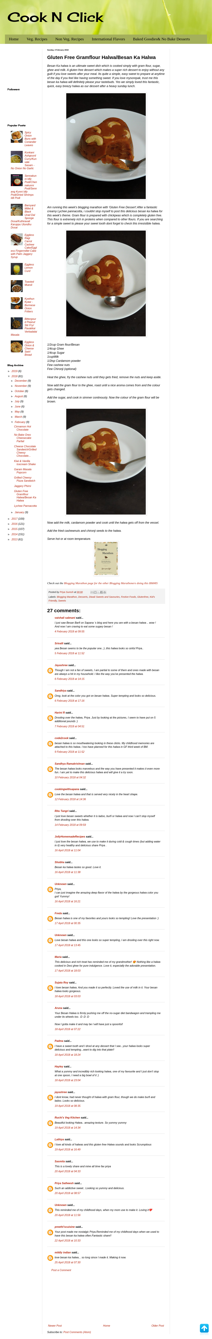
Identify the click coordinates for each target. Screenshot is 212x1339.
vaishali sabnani (65, 617)
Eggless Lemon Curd (29, 267)
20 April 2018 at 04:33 (67, 1171)
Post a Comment (61, 1270)
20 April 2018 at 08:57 (67, 1193)
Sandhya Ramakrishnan (70, 763)
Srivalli (59, 643)
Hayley (59, 1066)
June (18, 406)
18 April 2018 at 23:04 (67, 1080)
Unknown (61, 884)
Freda (58, 913)
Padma (59, 1040)
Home (14, 39)
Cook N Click (55, 17)
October (20, 391)
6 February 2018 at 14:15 (69, 679)
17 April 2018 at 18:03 (67, 970)
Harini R (60, 712)
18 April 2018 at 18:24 (67, 1054)
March (19, 416)
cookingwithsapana (67, 789)
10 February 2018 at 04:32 (70, 777)
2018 (15, 376)
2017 (15, 518)
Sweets (62, 600)
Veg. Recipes (37, 39)
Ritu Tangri (62, 811)
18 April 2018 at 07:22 (67, 1029)
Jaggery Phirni (22, 486)
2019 (15, 371)
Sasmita (60, 1161)
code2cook (62, 738)
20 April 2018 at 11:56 (67, 1215)
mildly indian (63, 1252)
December (21, 380)
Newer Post (55, 1325)
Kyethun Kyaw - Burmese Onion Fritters (30, 305)
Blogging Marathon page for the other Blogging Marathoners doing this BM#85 (111, 583)
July (17, 401)
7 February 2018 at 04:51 (69, 726)
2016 (15, 523)
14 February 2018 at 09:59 (70, 824)
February (20, 422)
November (21, 385)
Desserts (83, 597)
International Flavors (108, 39)
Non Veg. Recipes (69, 39)
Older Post (157, 1325)
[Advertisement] (106, 1298)
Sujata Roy (61, 982)
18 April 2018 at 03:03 (67, 996)
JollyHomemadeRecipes (70, 836)
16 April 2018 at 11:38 (67, 872)
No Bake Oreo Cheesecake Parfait (22, 437)
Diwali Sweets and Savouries (104, 597)
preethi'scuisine (65, 1226)
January (20, 512)
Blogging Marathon (67, 597)
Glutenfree (142, 597)
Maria (58, 957)
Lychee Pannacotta (25, 505)
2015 (15, 529)
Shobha (59, 862)
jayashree (61, 1092)
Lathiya (59, 1139)
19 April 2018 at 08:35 (67, 1105)
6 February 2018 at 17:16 (69, 700)
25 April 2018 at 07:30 (67, 1262)
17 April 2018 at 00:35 (67, 923)
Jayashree (61, 665)
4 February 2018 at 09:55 (69, 631)
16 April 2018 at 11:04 (67, 850)
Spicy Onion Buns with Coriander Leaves (30, 139)
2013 (15, 539)
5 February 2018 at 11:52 (69, 653)
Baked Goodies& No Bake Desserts (161, 39)
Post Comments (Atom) (77, 1332)
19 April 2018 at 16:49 (67, 1149)
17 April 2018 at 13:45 (67, 945)
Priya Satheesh (64, 1183)
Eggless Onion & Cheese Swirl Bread (29, 348)
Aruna (58, 1008)
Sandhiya (60, 690)
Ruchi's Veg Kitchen (67, 1117)
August (19, 396)
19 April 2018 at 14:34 (67, 1127)
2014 (15, 534)
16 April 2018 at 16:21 (67, 901)
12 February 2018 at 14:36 (70, 799)
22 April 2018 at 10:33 (67, 1240)
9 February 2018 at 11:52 (69, 751)
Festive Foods (128, 597)
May (18, 411)
